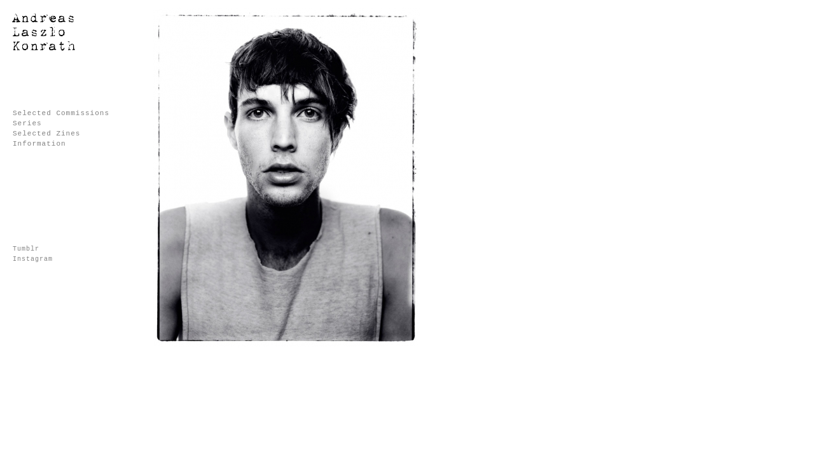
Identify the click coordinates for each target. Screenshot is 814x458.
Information (39, 144)
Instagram (33, 259)
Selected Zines (46, 133)
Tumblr (26, 249)
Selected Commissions (61, 113)
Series (27, 123)
